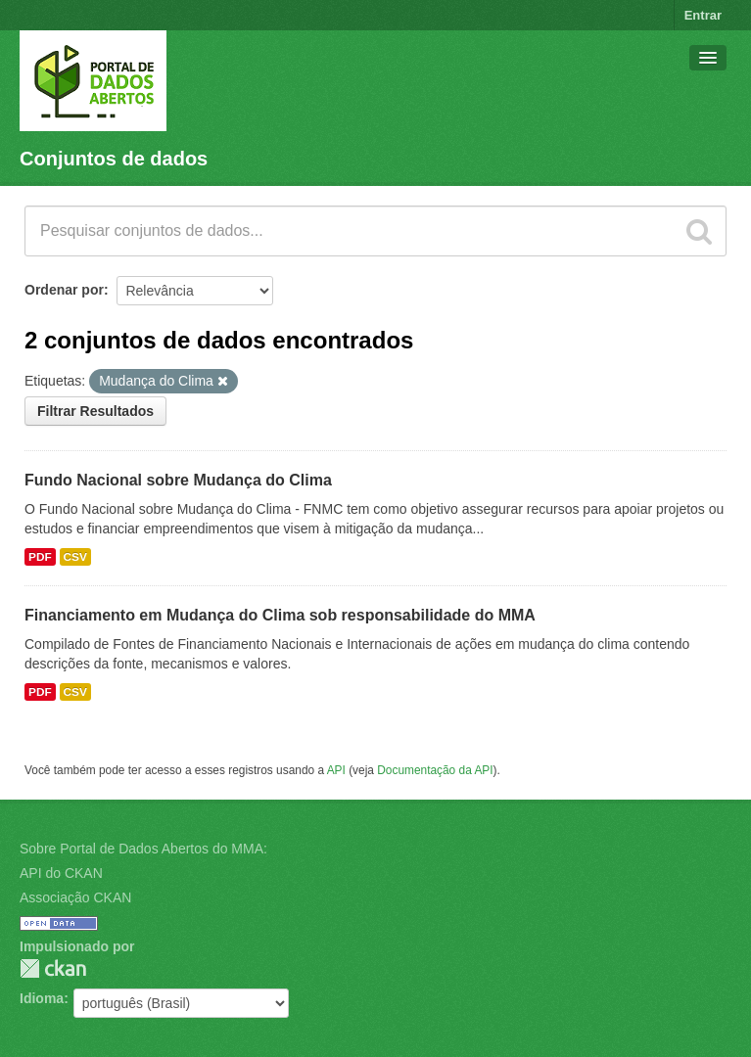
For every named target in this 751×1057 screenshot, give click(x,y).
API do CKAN (61, 873)
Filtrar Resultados (95, 411)
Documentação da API (435, 770)
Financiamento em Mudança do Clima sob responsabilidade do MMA (280, 615)
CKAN (53, 968)
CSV (75, 557)
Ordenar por (64, 290)
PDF (40, 557)
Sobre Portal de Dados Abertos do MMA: (143, 848)
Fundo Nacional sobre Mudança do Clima (178, 480)
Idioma (42, 998)
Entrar (703, 15)
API (336, 770)
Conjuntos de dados (114, 158)
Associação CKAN (75, 897)
